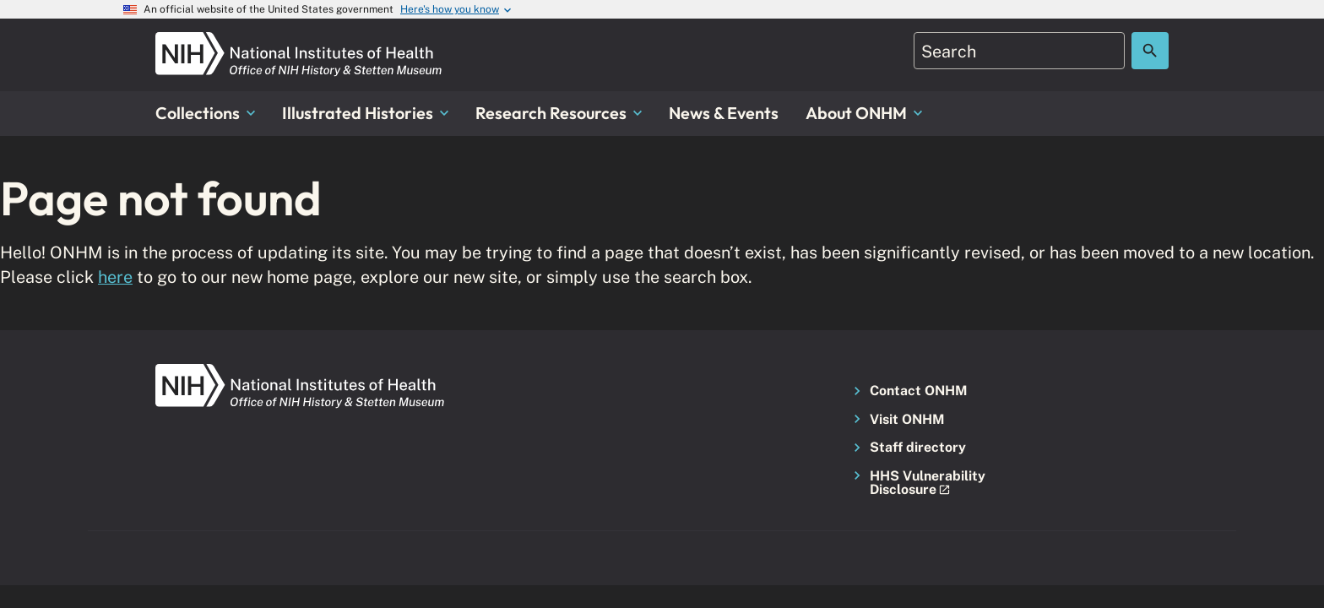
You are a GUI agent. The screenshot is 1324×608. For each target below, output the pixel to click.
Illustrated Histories (365, 112)
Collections (205, 112)
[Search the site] (1150, 50)
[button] (923, 483)
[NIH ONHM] (298, 41)
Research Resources (558, 112)
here (115, 276)
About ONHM (864, 112)
